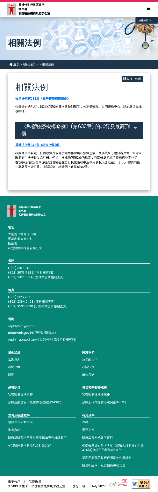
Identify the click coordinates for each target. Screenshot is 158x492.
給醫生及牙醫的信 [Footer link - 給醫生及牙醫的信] (20, 422)
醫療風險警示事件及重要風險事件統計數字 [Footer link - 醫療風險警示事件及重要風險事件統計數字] (37, 437)
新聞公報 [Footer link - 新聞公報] (14, 367)
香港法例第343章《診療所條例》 (38, 145)
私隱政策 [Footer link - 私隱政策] (35, 481)
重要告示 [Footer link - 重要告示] (14, 481)
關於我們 (29, 64)
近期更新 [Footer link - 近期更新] (14, 359)
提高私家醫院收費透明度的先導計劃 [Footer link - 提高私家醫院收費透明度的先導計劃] (106, 457)
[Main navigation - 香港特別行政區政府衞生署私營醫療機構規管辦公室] (11, 9)
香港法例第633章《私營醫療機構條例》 (42, 98)
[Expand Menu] (148, 8)
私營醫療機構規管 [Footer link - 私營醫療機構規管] (20, 394)
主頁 (14, 64)
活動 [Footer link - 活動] (11, 375)
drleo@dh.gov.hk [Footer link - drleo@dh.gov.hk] (21, 332)
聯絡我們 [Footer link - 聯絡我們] (88, 375)
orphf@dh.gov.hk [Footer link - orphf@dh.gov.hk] (21, 326)
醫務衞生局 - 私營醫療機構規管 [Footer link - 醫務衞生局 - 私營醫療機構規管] (103, 465)
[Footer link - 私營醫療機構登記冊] (116, 394)
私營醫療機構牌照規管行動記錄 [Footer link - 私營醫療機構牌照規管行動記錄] (29, 445)
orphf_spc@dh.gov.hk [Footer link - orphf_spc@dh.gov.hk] (25, 339)
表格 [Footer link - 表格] (85, 422)
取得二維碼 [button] (132, 79)
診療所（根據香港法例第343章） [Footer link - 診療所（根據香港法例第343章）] (105, 402)
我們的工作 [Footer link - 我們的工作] (90, 359)
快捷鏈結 (143, 20)
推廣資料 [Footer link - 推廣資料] (14, 430)
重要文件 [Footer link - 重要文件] (88, 430)
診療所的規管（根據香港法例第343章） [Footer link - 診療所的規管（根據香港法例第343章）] (35, 402)
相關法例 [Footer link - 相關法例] (88, 367)
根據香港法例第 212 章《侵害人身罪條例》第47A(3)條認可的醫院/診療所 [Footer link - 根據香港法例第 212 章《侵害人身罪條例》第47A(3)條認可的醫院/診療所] (113, 447)
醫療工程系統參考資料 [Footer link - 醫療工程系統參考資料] (97, 437)
